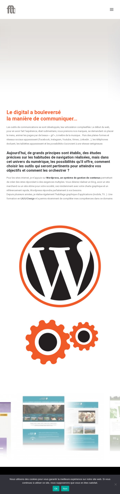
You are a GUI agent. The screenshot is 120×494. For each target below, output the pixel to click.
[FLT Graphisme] (11, 9)
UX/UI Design (28, 198)
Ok (56, 488)
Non (65, 488)
